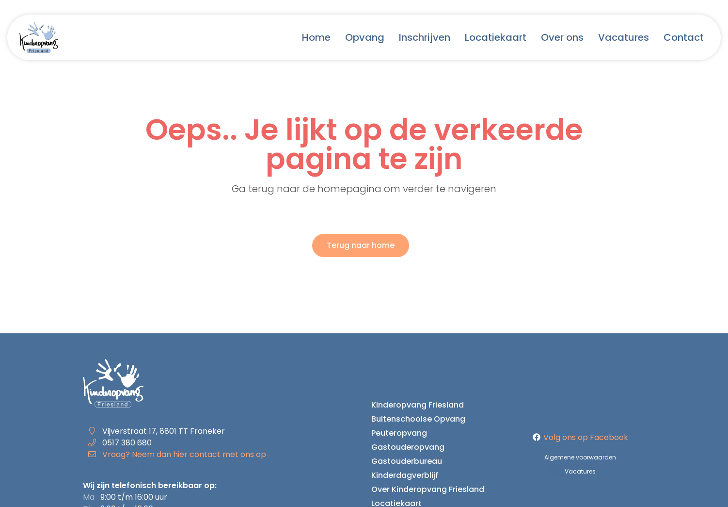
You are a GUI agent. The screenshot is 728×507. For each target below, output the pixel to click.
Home (316, 37)
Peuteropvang (399, 433)
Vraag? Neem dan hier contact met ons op (184, 454)
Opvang (364, 37)
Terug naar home (361, 245)
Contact (684, 37)
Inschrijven (424, 37)
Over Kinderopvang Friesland (427, 489)
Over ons (562, 37)
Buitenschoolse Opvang (418, 419)
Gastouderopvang (407, 447)
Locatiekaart (495, 37)
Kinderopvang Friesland (417, 404)
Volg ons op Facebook (580, 437)
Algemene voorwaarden (580, 457)
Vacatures (623, 37)
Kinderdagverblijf (404, 475)
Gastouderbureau (406, 461)
